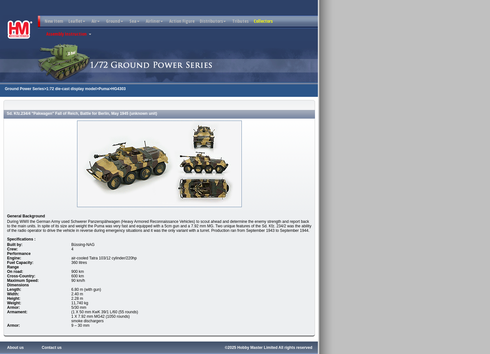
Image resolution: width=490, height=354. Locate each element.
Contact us (52, 347)
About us (15, 347)
